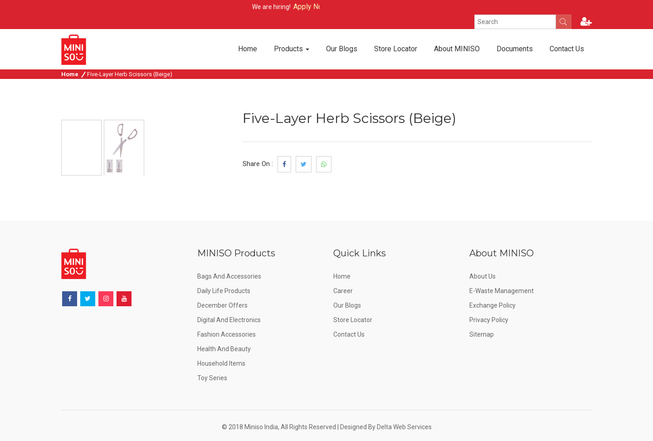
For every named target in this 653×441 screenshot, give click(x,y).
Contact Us (567, 48)
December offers (222, 305)
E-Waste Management (501, 290)
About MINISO (457, 48)
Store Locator (395, 48)
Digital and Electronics (229, 319)
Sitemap (481, 334)
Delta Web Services (404, 426)
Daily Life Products (223, 290)
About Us (482, 275)
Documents (515, 48)
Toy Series (212, 377)
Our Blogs (341, 48)
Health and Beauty (224, 348)
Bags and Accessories (229, 275)
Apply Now (319, 6)
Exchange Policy (492, 305)
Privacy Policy (488, 319)
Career (343, 290)
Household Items (221, 363)
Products (291, 48)
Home (247, 48)
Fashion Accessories (226, 334)
